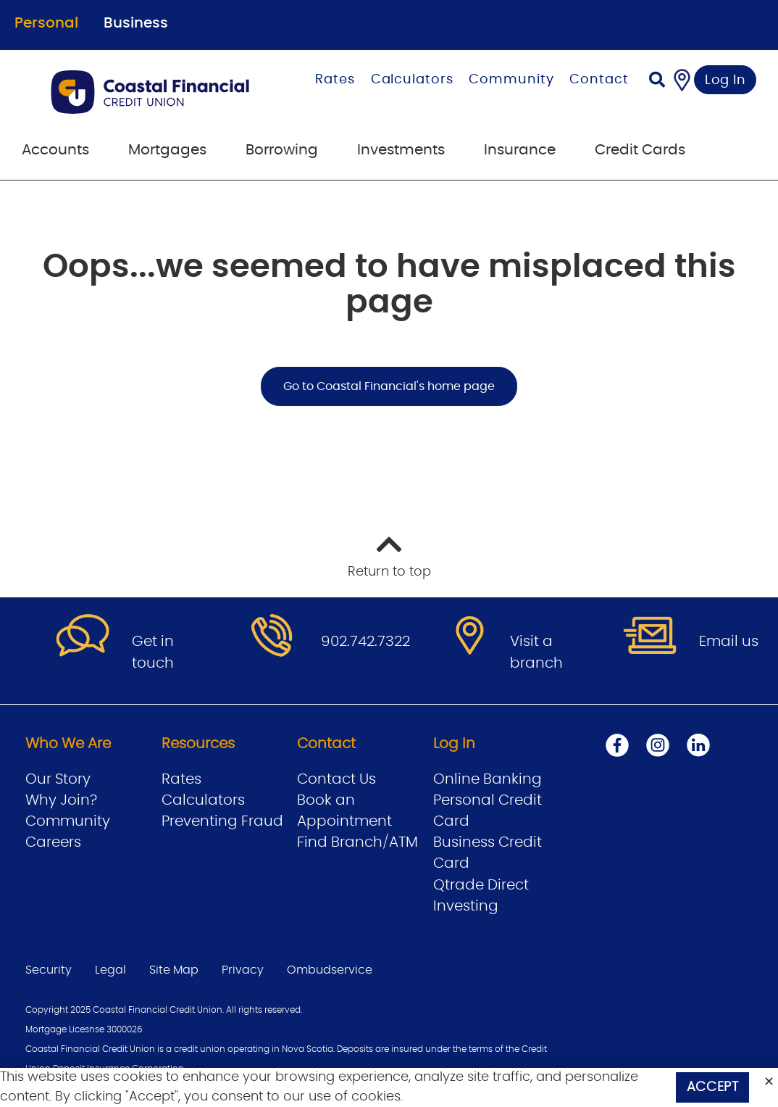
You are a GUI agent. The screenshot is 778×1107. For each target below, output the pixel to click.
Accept (713, 1087)
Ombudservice (329, 970)
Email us (728, 641)
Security (48, 970)
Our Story (58, 779)
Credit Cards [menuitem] (640, 150)
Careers (53, 842)
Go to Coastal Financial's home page (389, 386)
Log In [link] (725, 80)
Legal (110, 970)
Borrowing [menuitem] (282, 150)
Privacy (243, 970)
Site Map (173, 970)
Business (136, 23)
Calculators (412, 79)
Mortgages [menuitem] (167, 150)
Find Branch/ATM (357, 842)
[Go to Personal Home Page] (156, 92)
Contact (598, 79)
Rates (335, 79)
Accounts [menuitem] (55, 150)
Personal (46, 23)
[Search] (657, 81)
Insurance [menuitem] (520, 150)
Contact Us (336, 779)
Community (511, 79)
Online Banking (487, 779)
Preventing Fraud (222, 821)
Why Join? (61, 800)
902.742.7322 (365, 641)
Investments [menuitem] (401, 150)
